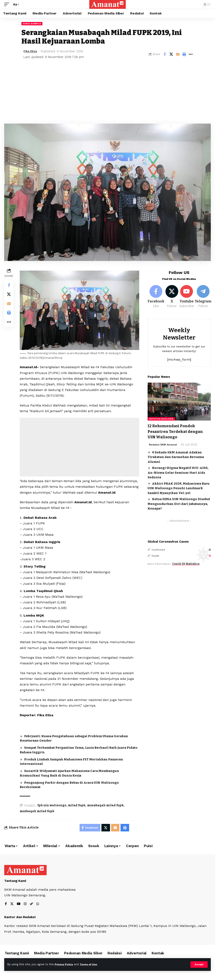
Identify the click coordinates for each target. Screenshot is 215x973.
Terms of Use (90, 964)
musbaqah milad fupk (38, 810)
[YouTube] (18, 905)
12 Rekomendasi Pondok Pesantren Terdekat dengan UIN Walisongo (177, 432)
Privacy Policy (64, 964)
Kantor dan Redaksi (19, 918)
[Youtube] (187, 297)
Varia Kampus (32, 23)
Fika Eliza (31, 51)
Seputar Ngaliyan (161, 420)
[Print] (184, 54)
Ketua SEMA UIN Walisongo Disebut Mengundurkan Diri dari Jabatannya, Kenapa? (179, 504)
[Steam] (32, 905)
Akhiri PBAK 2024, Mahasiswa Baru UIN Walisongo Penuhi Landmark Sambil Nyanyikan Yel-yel (179, 489)
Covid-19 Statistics (185, 564)
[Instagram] (26, 905)
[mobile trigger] (7, 4)
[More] (191, 54)
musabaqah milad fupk (106, 805)
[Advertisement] (107, 92)
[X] (172, 297)
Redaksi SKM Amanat (163, 445)
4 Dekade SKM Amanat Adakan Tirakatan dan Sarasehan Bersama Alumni (176, 457)
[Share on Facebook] (165, 54)
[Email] (178, 54)
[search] (196, 4)
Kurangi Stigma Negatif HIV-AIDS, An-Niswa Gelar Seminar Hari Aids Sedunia (178, 473)
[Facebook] (156, 297)
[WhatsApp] (39, 905)
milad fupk (77, 805)
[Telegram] (204, 297)
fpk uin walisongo (52, 805)
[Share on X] (171, 54)
